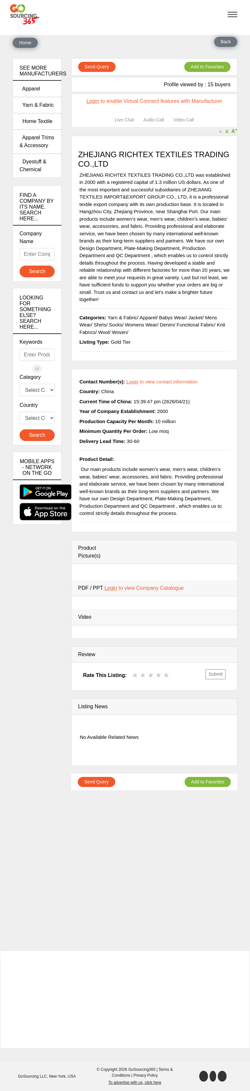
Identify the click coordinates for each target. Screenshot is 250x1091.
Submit (215, 674)
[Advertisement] (37, 644)
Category (30, 377)
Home (25, 42)
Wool (103, 332)
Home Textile (36, 121)
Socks (115, 324)
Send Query (97, 66)
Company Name (31, 237)
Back (226, 41)
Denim (167, 324)
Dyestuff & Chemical (33, 165)
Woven (119, 332)
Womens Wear (141, 324)
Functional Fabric (195, 324)
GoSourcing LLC (32, 1076)
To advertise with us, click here (134, 1082)
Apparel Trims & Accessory (37, 141)
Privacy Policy (145, 1075)
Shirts (100, 324)
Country (29, 405)
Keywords (31, 342)
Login (93, 101)
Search (37, 271)
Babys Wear (172, 317)
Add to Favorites (207, 66)
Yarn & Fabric (37, 105)
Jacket (195, 317)
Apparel (30, 88)
